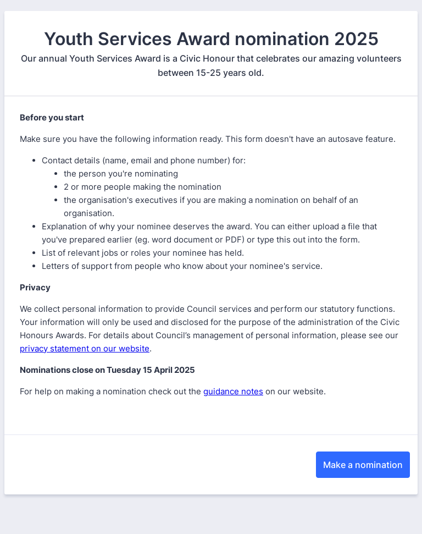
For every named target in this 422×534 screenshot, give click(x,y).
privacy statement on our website (84, 348)
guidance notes (233, 391)
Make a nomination (363, 464)
